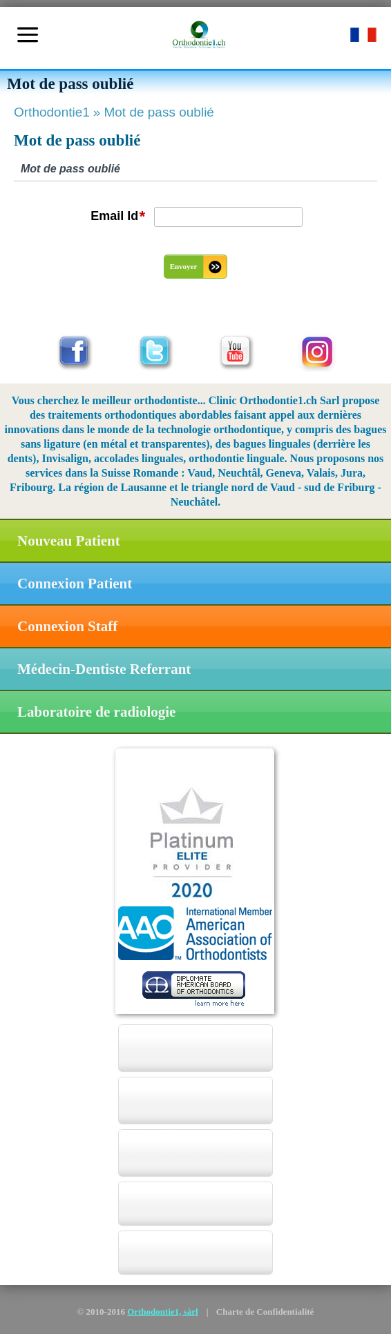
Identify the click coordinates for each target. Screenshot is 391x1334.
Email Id (117, 216)
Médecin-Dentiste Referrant (104, 669)
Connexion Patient (74, 583)
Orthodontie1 (59, 112)
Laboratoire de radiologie (96, 712)
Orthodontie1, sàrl (162, 1311)
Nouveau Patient (68, 540)
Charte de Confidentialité (265, 1311)
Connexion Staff (67, 626)
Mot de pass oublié (159, 112)
